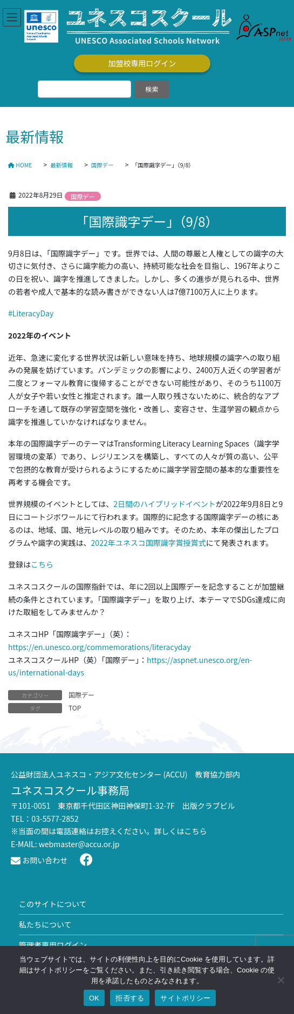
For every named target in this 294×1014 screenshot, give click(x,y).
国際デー (83, 196)
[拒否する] (280, 980)
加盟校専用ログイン (142, 63)
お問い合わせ (39, 860)
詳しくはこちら (180, 831)
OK (94, 998)
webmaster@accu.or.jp (79, 844)
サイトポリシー (185, 998)
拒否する (129, 998)
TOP (75, 707)
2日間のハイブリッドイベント (164, 503)
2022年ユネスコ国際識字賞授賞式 (148, 542)
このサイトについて (53, 903)
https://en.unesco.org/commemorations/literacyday (99, 646)
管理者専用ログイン (53, 944)
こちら (42, 564)
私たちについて (45, 924)
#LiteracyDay (30, 313)
